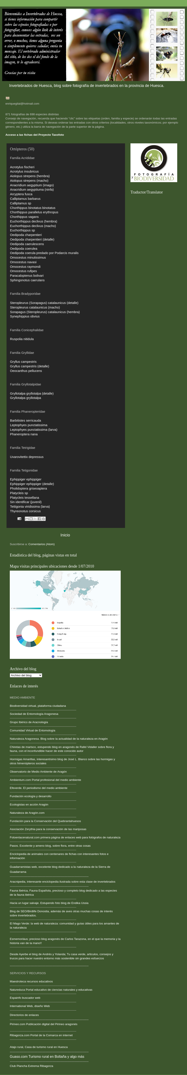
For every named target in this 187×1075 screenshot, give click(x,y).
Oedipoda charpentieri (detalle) (32, 239)
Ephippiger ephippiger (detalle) (32, 484)
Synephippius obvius (25, 316)
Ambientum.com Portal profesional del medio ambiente (45, 780)
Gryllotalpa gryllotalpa (25, 398)
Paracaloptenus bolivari (26, 275)
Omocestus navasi (23, 262)
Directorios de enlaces (24, 1015)
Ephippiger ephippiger (25, 479)
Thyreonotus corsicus (25, 511)
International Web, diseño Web (30, 1006)
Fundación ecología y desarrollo (30, 796)
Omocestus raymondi (25, 266)
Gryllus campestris (23, 361)
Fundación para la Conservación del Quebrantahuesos (45, 821)
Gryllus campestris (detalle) (29, 366)
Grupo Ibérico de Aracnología (29, 722)
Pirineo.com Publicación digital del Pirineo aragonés (43, 1024)
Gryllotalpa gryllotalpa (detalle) (32, 393)
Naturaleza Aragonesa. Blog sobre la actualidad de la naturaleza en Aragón (59, 738)
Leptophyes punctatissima (28, 425)
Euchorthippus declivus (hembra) (33, 221)
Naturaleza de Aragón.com (27, 812)
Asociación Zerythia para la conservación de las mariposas (48, 829)
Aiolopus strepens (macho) (29, 180)
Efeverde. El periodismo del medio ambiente (38, 788)
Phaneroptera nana (24, 434)
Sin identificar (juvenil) (26, 502)
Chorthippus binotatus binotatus (32, 208)
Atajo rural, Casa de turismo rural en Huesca (39, 1047)
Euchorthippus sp (22, 230)
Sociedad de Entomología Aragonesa (34, 714)
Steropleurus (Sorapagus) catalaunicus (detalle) (44, 303)
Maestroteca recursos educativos (31, 981)
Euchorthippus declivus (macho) (33, 226)
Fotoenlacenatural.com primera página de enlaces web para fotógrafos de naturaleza (65, 837)
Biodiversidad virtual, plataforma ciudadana (38, 705)
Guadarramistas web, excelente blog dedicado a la (43, 866)
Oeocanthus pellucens (26, 371)
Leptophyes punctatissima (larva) (33, 429)
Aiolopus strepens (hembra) (30, 176)
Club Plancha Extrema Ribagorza (31, 1066)
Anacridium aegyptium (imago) (32, 185)
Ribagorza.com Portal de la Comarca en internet (41, 1035)
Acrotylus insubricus (24, 171)
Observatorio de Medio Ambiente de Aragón (38, 771)
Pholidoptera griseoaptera (28, 488)
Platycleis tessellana (24, 497)
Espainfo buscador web (25, 997)
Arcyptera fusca (21, 194)
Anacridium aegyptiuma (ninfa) (32, 189)
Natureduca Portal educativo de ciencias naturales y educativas (51, 989)
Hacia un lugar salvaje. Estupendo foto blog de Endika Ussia (49, 903)
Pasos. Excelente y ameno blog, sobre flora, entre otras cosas (50, 845)
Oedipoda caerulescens (27, 244)
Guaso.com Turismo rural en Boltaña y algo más (47, 1056)
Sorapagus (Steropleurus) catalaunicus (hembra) (45, 312)
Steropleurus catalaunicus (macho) (35, 307)
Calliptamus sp (20, 203)
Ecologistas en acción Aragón (29, 804)
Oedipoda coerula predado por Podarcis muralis (44, 253)
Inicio (65, 535)
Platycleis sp (19, 493)
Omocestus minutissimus (28, 257)
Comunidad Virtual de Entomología (32, 730)
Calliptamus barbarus (25, 198)
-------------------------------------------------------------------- (43, 755)
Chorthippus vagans (24, 217)
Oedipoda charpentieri (26, 235)
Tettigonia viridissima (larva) (30, 506)
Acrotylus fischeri (22, 167)
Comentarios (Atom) (41, 544)
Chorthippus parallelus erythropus (34, 212)
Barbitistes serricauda (25, 420)
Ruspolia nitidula (22, 339)
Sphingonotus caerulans (27, 280)
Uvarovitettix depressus (26, 457)
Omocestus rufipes (23, 271)
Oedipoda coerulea (23, 248)
